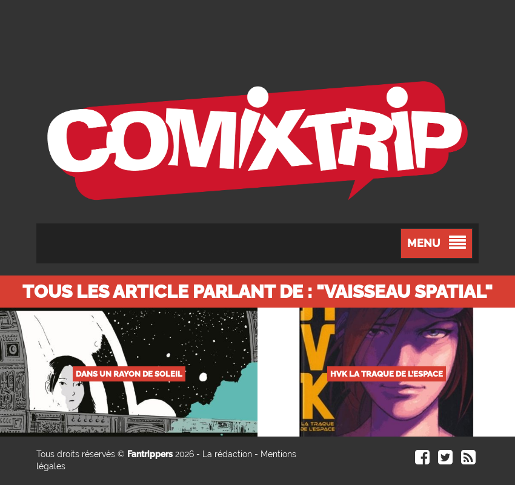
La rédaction (227, 454)
